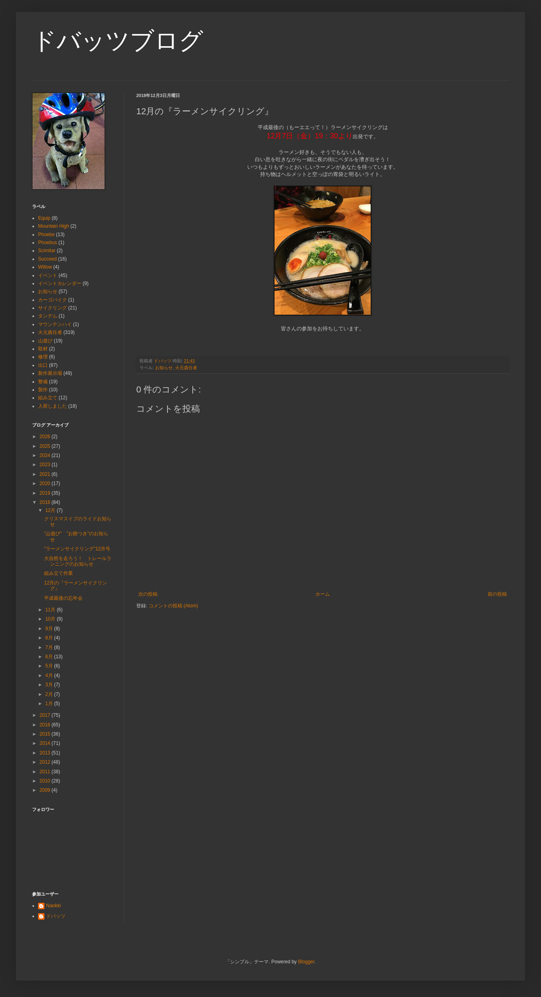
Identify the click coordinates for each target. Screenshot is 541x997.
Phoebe (46, 234)
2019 (46, 493)
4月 (49, 675)
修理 (43, 357)
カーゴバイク (52, 300)
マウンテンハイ (55, 324)
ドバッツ (55, 916)
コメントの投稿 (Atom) (173, 606)
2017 (46, 715)
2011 (46, 772)
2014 (46, 743)
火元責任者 (186, 367)
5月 (49, 666)
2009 (46, 790)
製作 (43, 389)
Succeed (47, 259)
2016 (46, 725)
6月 (49, 656)
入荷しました (52, 406)
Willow (45, 267)
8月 (49, 638)
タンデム (47, 316)
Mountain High (53, 226)
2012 (46, 762)
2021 (46, 474)
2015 (46, 734)
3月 (49, 685)
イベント (47, 275)
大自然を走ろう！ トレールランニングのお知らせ (77, 561)
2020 (46, 483)
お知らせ (164, 367)
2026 (46, 436)
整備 (43, 381)
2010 (46, 781)
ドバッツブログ (117, 40)
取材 (43, 349)
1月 (49, 703)
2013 (46, 753)
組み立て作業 (58, 573)
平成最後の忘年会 (63, 598)
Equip (44, 218)
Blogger (306, 962)
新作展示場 (50, 373)
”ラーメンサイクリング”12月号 (77, 549)
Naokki (53, 905)
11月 (51, 610)
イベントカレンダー (59, 283)
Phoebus (47, 242)
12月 (51, 510)
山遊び (45, 341)
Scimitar (46, 250)
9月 (49, 628)
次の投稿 (147, 594)
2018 (46, 502)
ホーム (322, 594)
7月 (49, 647)
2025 (46, 446)
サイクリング (52, 308)
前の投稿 (497, 594)
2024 (46, 455)
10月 (51, 619)
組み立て (47, 397)
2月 (49, 694)
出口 (43, 365)
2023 (46, 464)
